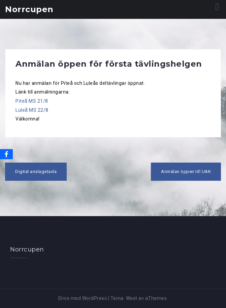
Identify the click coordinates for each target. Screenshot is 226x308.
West (131, 298)
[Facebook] (6, 154)
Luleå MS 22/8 (32, 110)
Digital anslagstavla (36, 171)
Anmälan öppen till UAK (186, 171)
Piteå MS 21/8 (31, 101)
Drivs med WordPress (82, 298)
